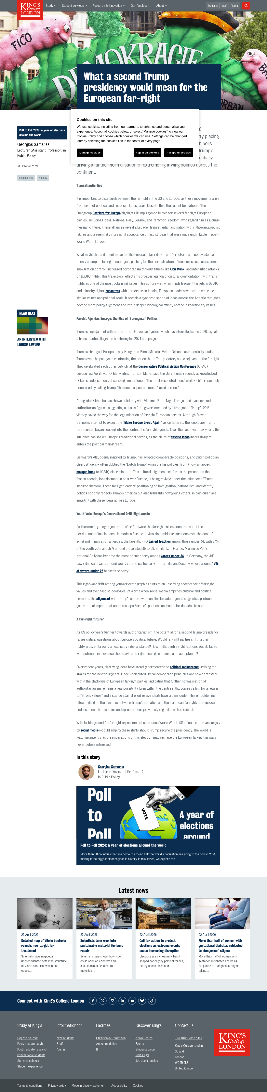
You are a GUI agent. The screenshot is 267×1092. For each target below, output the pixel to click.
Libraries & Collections (111, 1038)
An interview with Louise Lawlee (32, 341)
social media (89, 730)
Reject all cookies (147, 152)
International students (31, 1055)
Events (140, 1043)
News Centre (144, 1038)
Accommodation (106, 1043)
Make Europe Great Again (142, 422)
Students (213, 6)
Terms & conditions (29, 1085)
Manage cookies (90, 152)
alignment (103, 598)
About (160, 5)
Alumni (234, 6)
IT (97, 1049)
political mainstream (184, 666)
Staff (224, 6)
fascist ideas (180, 437)
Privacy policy (57, 1085)
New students (65, 1038)
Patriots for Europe (107, 213)
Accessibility (119, 1085)
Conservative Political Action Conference (167, 366)
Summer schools (28, 1060)
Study (49, 5)
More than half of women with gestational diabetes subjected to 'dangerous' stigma (221, 945)
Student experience (30, 1066)
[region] (135, 136)
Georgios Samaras (111, 766)
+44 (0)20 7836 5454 (188, 1038)
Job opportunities (147, 1060)
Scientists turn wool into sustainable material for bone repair (101, 945)
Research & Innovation (107, 5)
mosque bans (85, 471)
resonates (113, 290)
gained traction (160, 541)
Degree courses (27, 1038)
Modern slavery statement (88, 1085)
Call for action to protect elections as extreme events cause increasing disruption (160, 945)
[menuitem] (51, 5)
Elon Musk (177, 269)
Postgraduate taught (30, 1043)
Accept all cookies (179, 152)
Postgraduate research (32, 1049)
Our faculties (139, 5)
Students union (145, 1049)
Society (43, 178)
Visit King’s (142, 1055)
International (26, 178)
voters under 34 (172, 555)
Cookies (138, 1085)
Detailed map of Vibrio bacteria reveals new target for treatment (43, 945)
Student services (73, 5)
